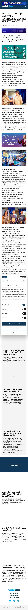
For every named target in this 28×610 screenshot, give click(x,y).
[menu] (25, 6)
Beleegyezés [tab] (5, 280)
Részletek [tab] (14, 280)
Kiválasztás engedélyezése (14, 328)
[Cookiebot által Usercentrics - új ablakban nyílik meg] (20, 277)
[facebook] (14, 601)
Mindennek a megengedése (14, 323)
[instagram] (18, 601)
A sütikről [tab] (23, 280)
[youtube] (10, 601)
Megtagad (14, 332)
